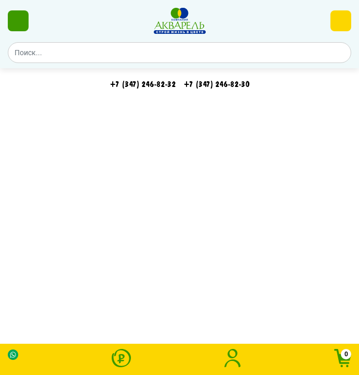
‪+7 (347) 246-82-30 (216, 84)
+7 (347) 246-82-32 (143, 84)
